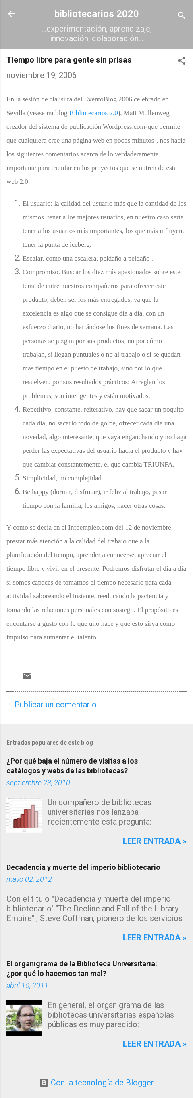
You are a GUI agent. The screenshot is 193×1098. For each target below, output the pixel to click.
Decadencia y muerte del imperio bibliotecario (83, 867)
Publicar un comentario (56, 704)
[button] (182, 61)
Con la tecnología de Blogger (96, 1082)
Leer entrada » (155, 841)
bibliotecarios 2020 (96, 13)
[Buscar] (182, 16)
